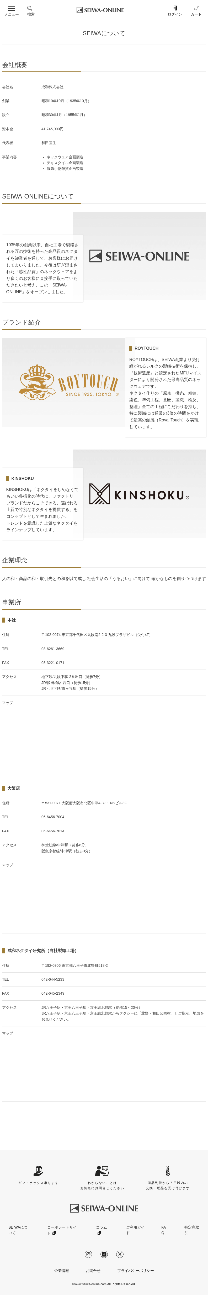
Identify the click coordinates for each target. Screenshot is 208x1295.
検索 (31, 10)
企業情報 (61, 1270)
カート (196, 10)
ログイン (175, 10)
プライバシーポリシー (135, 1270)
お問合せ (93, 1270)
